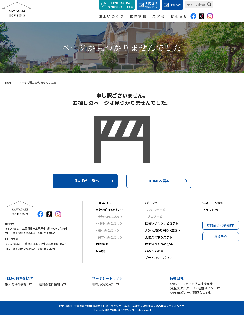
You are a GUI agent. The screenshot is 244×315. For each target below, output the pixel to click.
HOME (8, 83)
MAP (63, 228)
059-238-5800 (21, 233)
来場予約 (220, 236)
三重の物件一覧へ (85, 180)
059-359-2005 (21, 248)
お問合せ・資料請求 (220, 225)
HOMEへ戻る (159, 180)
